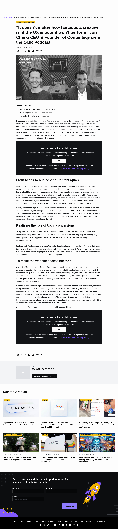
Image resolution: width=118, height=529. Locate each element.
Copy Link (39, 51)
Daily (10, 17)
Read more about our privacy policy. (73, 169)
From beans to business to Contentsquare (37, 109)
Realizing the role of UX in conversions (36, 113)
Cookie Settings (100, 521)
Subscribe (70, 506)
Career (29, 521)
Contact (43, 521)
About (22, 521)
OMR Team (6, 420)
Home (5, 17)
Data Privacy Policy (71, 521)
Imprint (60, 521)
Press (36, 521)
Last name (49, 488)
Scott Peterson (85, 420)
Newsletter (51, 521)
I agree (59, 161)
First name (16, 488)
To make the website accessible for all (35, 116)
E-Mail (14, 496)
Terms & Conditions (86, 521)
